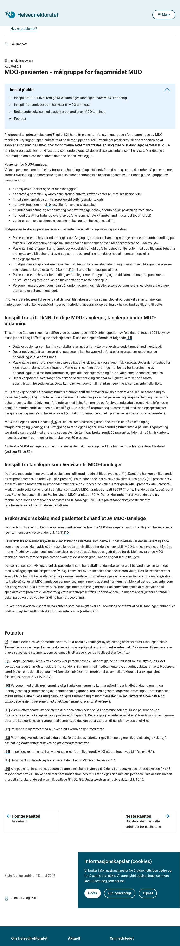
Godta (92, 893)
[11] (112, 222)
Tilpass (147, 893)
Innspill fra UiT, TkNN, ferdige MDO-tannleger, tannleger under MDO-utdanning (68, 99)
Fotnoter (17, 120)
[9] (78, 201)
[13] (39, 301)
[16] (67, 534)
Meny (166, 15)
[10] (49, 206)
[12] (72, 271)
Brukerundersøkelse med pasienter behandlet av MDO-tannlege (57, 113)
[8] (53, 136)
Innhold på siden (90, 91)
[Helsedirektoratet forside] (34, 15)
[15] (55, 424)
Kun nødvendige (120, 893)
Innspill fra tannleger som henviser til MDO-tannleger (49, 106)
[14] (129, 339)
